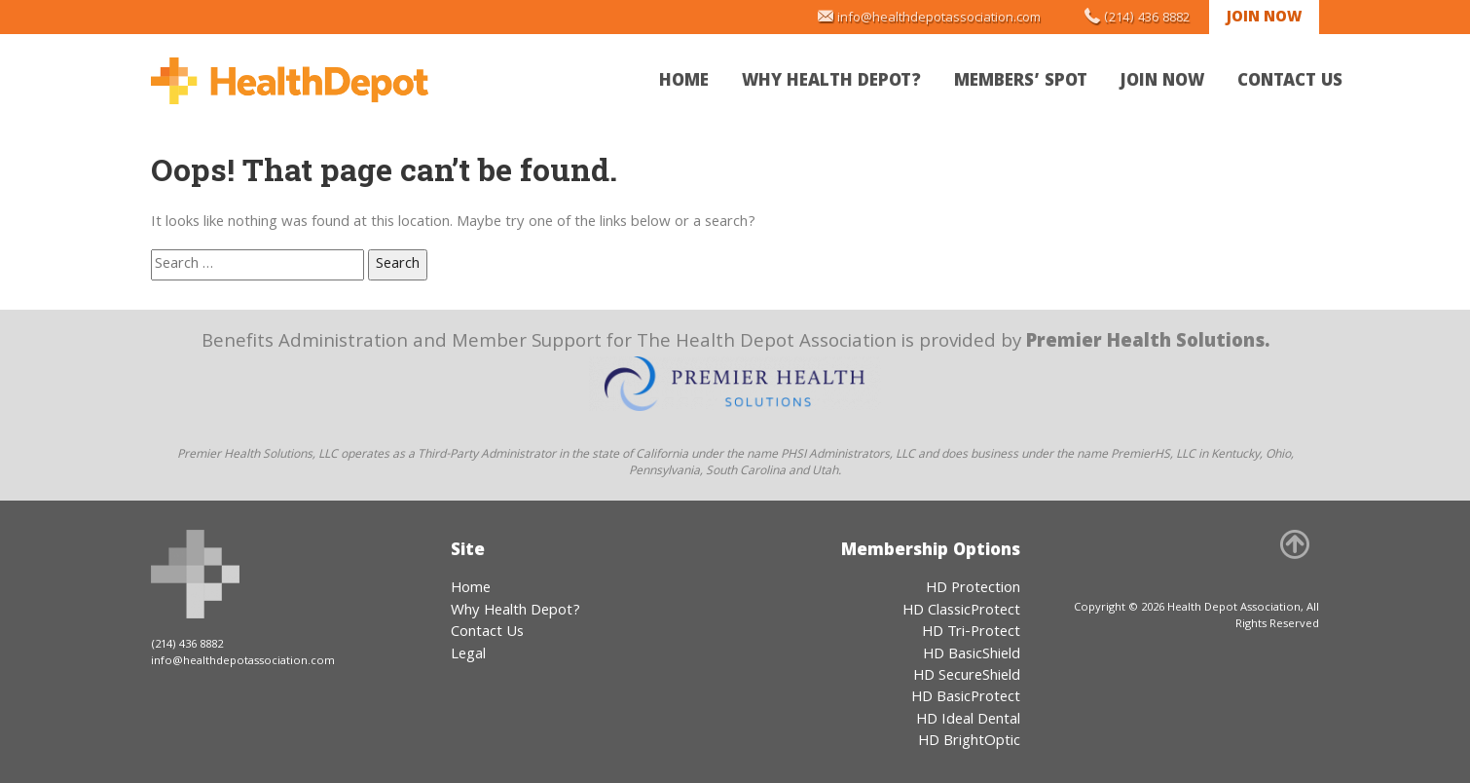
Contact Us (1289, 82)
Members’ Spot (1020, 82)
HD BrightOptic (969, 742)
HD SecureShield (966, 677)
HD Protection (973, 589)
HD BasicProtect (965, 698)
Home (684, 82)
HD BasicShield (971, 655)
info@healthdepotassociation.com (939, 18)
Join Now (1264, 18)
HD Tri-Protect (971, 633)
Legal (468, 655)
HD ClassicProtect (961, 611)
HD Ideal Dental (968, 720)
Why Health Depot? (831, 82)
